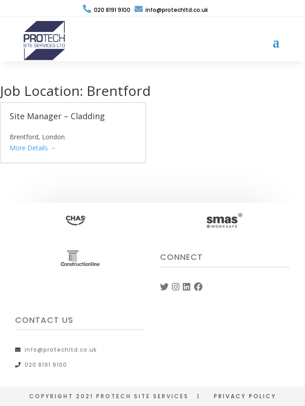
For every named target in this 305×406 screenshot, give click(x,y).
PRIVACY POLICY (245, 396)
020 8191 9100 (106, 10)
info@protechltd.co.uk (171, 10)
